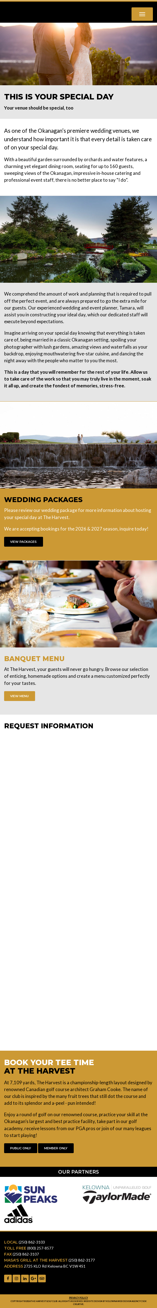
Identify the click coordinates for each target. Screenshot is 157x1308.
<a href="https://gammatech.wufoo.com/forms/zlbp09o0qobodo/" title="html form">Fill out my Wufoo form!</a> (78, 887)
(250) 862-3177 (81, 1260)
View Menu (19, 696)
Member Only (55, 1148)
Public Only (20, 1148)
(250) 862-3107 (26, 1254)
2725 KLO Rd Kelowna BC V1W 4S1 (54, 1266)
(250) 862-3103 (32, 1242)
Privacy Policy (78, 1298)
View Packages (23, 542)
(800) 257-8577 (40, 1248)
